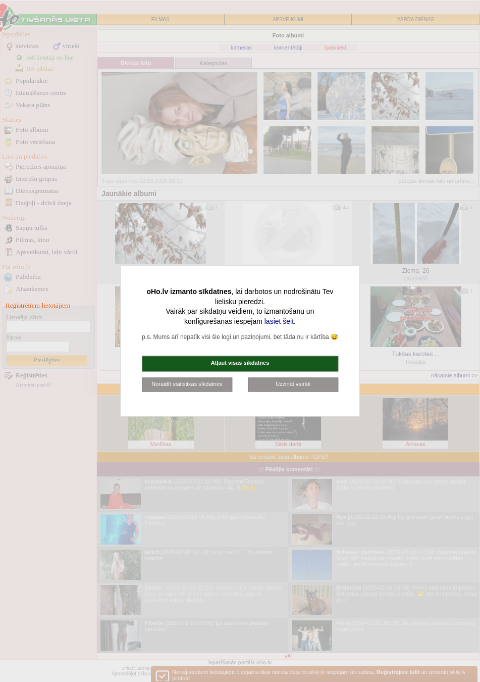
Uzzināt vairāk (293, 384)
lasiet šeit (279, 321)
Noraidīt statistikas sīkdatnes (186, 384)
